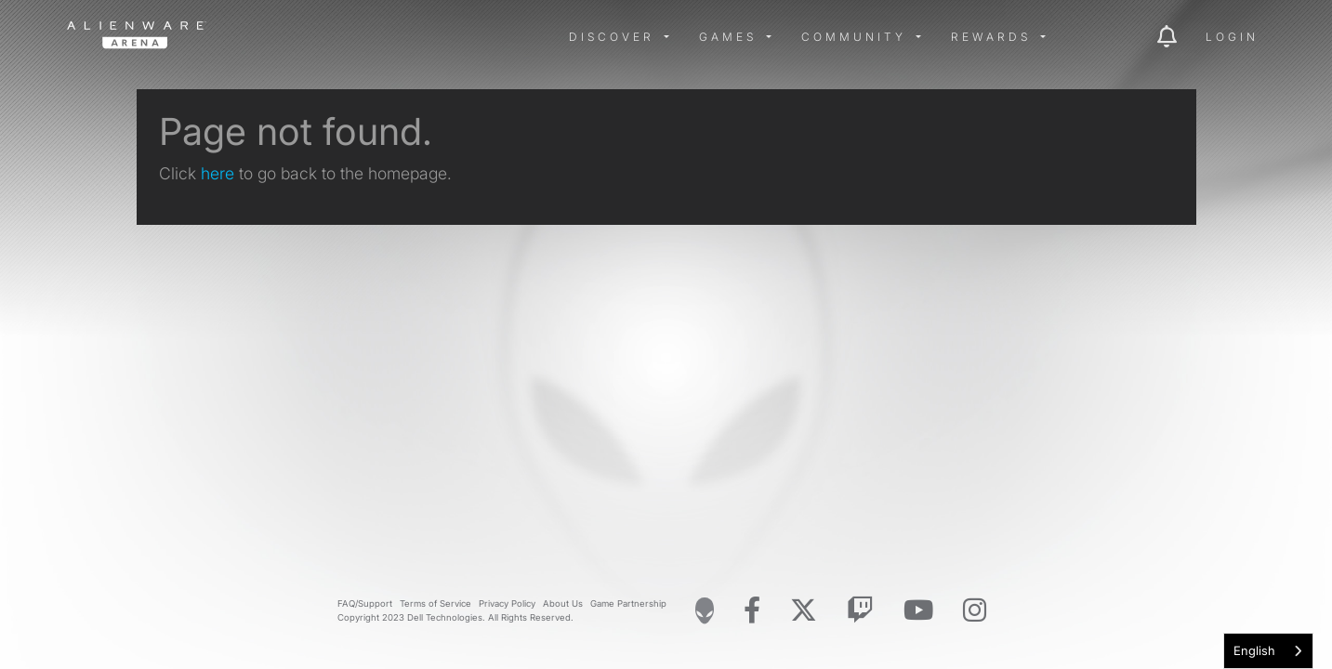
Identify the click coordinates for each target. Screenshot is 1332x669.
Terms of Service (435, 603)
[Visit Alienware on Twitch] (860, 610)
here (217, 173)
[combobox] (1268, 651)
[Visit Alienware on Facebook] (752, 610)
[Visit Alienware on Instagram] (974, 610)
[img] (364, 37)
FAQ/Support (364, 603)
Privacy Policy (507, 603)
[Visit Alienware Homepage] (704, 610)
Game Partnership (628, 603)
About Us (563, 603)
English (1254, 650)
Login (1232, 37)
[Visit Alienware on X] (803, 610)
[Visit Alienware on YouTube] (918, 610)
